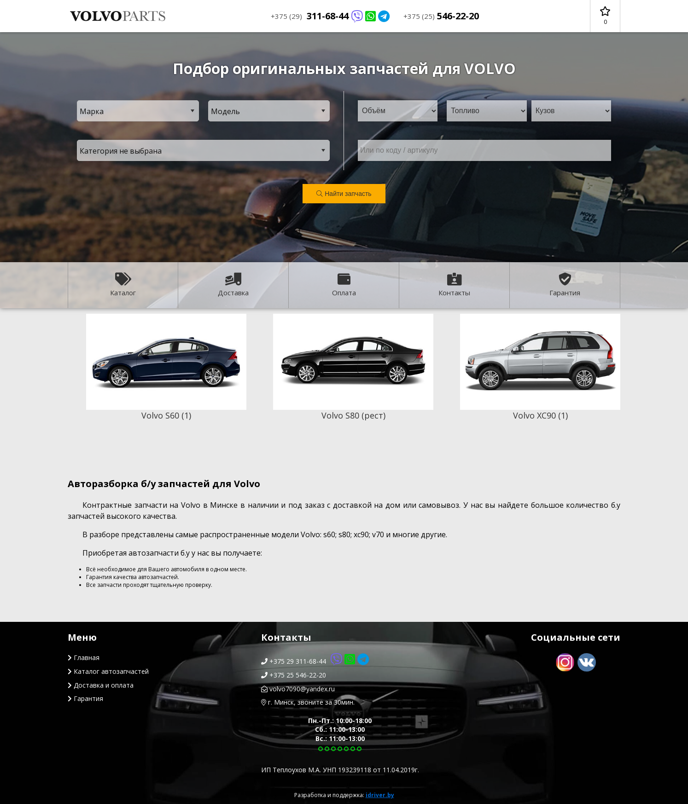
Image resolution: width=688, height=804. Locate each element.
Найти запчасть (343, 193)
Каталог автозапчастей (108, 671)
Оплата (344, 285)
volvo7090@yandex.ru (298, 688)
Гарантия (564, 285)
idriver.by (380, 795)
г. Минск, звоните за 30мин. (308, 702)
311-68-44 (330, 16)
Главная (83, 657)
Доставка (233, 285)
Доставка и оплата (101, 685)
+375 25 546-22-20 (293, 675)
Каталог (123, 285)
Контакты (454, 285)
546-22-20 (441, 16)
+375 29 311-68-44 (315, 661)
